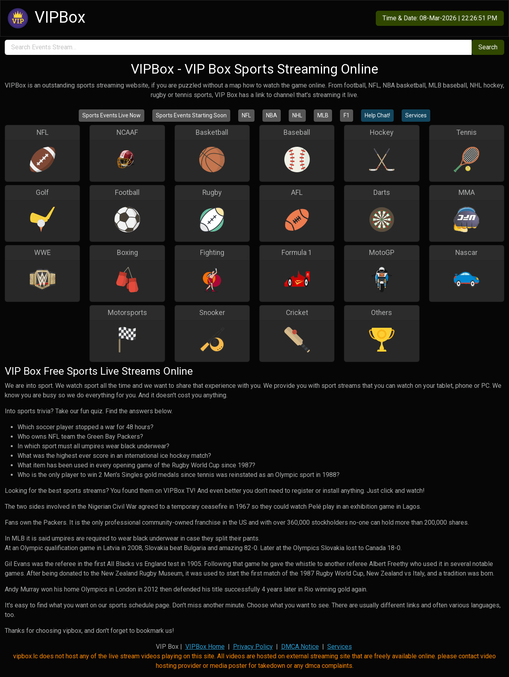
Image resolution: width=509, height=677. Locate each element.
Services (416, 115)
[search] (238, 47)
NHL (297, 115)
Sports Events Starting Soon (191, 115)
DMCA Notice (300, 646)
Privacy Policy (253, 646)
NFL (246, 115)
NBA (271, 115)
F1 (347, 115)
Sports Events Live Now (111, 115)
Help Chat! (377, 115)
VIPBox (45, 18)
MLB (322, 115)
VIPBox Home (205, 646)
